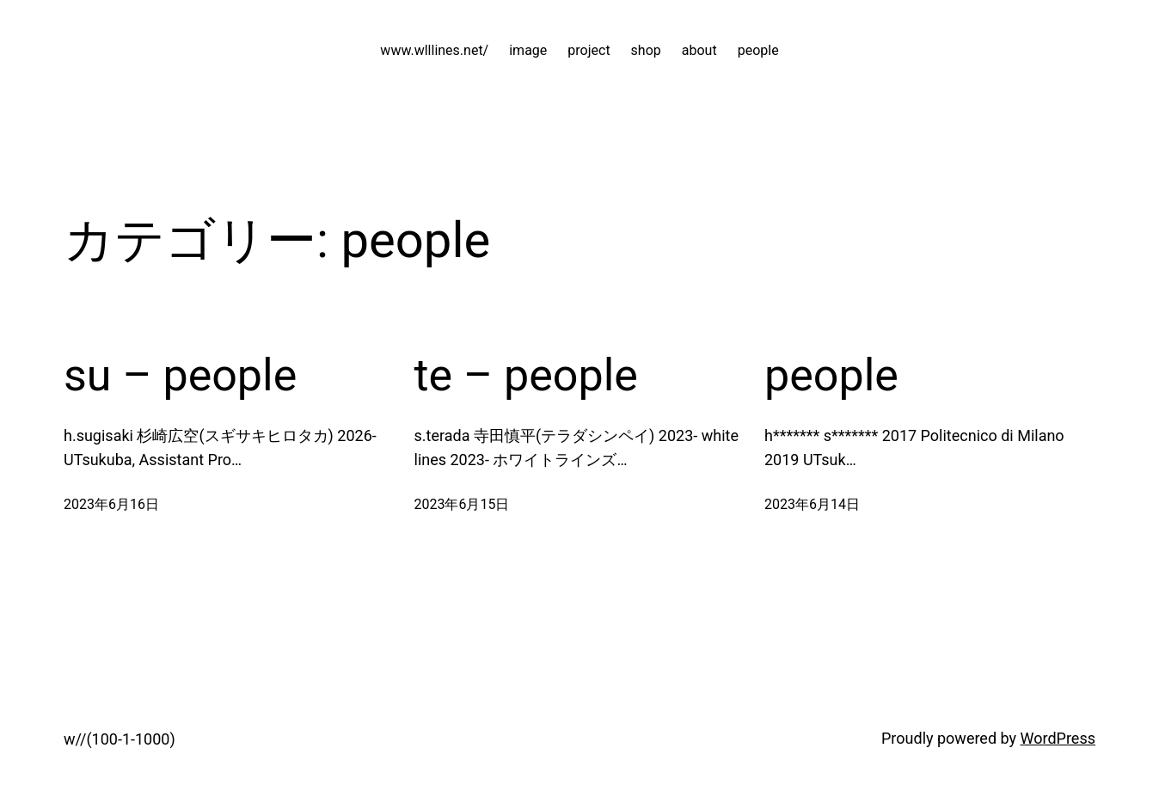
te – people (526, 375)
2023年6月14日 (812, 504)
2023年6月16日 (111, 504)
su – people (180, 375)
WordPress (1058, 738)
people (831, 375)
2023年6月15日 (462, 504)
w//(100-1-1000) (119, 739)
